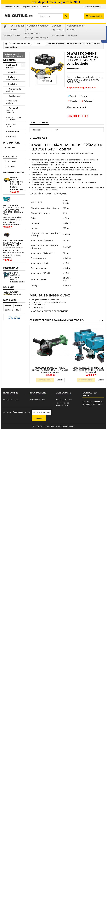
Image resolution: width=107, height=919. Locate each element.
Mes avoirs (60, 879)
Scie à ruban (14, 234)
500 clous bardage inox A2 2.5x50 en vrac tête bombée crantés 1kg (17, 597)
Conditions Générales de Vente (14, 355)
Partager (84, 96)
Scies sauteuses (11, 228)
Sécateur (12, 210)
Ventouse (12, 268)
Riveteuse (12, 205)
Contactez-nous (11, 7)
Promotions (10, 729)
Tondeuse (13, 253)
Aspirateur (13, 72)
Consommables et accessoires (14, 294)
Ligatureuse (13, 146)
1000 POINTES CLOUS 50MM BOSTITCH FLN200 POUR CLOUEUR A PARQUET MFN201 (17, 507)
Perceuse (9, 821)
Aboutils (11, 378)
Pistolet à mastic (11, 180)
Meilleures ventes (13, 407)
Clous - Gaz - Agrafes (12, 325)
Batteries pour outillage (12, 78)
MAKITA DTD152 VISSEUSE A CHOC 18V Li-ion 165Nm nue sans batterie (17, 540)
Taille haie (13, 244)
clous (19, 821)
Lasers (11, 141)
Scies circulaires (11, 216)
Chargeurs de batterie (13, 90)
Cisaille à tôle (14, 96)
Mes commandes (64, 870)
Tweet (72, 96)
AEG (9, 384)
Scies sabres (14, 222)
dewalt (8, 804)
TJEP (7, 825)
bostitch (9, 809)
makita (18, 804)
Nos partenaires (37, 879)
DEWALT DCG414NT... (16, 781)
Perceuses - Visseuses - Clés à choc (13, 167)
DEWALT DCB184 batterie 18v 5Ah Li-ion (16, 415)
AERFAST (11, 389)
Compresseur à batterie (13, 118)
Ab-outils (11, 373)
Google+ (73, 101)
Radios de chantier (12, 194)
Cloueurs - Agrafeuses (11, 318)
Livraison (11, 343)
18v (17, 809)
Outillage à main (11, 301)
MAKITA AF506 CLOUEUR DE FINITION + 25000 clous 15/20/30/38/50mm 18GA (13, 445)
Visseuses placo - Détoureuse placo (12, 276)
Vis (7, 331)
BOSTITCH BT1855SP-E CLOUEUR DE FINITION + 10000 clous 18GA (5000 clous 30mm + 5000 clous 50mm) (14, 634)
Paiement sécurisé (16, 361)
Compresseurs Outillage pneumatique (13, 310)
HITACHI (16, 825)
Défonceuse (14, 131)
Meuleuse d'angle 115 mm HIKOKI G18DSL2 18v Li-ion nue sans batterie (50, 370)
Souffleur (12, 239)
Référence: (72, 69)
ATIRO (10, 394)
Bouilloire (12, 84)
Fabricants (10, 368)
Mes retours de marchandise (62, 874)
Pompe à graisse (11, 187)
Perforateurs (14, 174)
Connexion (98, 7)
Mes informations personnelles (63, 888)
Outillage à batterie (11, 66)
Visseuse (9, 817)
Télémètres (13, 249)
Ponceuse (13, 200)
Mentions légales (15, 348)
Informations (11, 338)
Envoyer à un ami (77, 107)
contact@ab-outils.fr (92, 888)
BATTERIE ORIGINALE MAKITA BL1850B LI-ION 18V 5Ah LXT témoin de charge (13, 479)
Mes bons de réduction (66, 893)
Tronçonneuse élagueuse (12, 262)
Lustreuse (12, 150)
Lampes (12, 136)
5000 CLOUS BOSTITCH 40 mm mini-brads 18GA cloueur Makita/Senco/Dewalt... (16, 572)
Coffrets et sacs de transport (12, 110)
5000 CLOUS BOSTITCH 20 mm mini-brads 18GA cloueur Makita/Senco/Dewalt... (16, 669)
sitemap (7, 873)
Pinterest (87, 101)
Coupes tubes (11, 125)
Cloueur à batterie (11, 102)
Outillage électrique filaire (11, 286)
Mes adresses (62, 883)
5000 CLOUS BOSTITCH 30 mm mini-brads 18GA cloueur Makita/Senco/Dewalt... (16, 700)
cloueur (8, 813)
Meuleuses (13, 155)
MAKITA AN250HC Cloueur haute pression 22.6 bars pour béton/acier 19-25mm (17, 742)
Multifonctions (14, 160)
